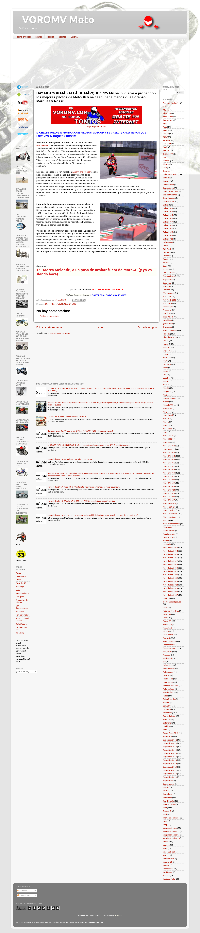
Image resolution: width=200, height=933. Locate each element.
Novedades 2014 (170, 551)
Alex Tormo (168, 117)
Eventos (166, 286)
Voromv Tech (168, 858)
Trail (165, 807)
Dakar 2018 (168, 225)
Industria (166, 347)
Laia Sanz (167, 364)
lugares (166, 381)
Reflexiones (168, 672)
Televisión (167, 797)
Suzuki (166, 787)
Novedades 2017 (170, 561)
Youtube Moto (169, 879)
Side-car (166, 719)
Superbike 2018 (170, 760)
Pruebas (166, 655)
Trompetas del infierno (22, 601)
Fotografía (167, 303)
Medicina (167, 395)
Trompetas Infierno (171, 818)
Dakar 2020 (168, 232)
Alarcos (166, 110)
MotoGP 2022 (169, 483)
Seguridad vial (169, 716)
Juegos (166, 354)
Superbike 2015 (170, 750)
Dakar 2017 (168, 222)
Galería (74, 37)
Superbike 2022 (170, 774)
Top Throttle (168, 801)
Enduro (166, 269)
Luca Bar (166, 378)
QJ (164, 662)
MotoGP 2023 (169, 486)
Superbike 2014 (170, 746)
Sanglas (166, 702)
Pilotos (166, 631)
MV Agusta (167, 527)
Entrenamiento (169, 273)
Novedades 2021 (170, 575)
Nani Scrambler (22, 615)
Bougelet (167, 144)
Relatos (38, 37)
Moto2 (166, 422)
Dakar (165, 205)
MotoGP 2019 (169, 473)
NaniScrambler (169, 534)
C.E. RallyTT (168, 154)
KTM (165, 361)
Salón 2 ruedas (169, 699)
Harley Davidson (170, 330)
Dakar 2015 (168, 215)
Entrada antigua (147, 327)
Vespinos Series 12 (171, 831)
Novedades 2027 (170, 595)
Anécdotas (167, 120)
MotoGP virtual (169, 503)
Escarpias (20, 597)
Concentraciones (170, 195)
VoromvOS (167, 862)
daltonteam (168, 242)
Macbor (166, 385)
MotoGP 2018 (169, 469)
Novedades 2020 (170, 571)
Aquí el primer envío (96, 126)
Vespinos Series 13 (171, 835)
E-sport (166, 262)
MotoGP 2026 (169, 496)
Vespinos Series (170, 828)
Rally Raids (167, 665)
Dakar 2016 (168, 218)
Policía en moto (169, 641)
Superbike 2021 (170, 770)
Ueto (18, 590)
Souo (165, 729)
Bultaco (166, 150)
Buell (165, 147)
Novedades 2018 (170, 564)
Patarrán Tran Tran (171, 611)
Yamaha (166, 875)
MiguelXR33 (50, 304)
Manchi (166, 388)
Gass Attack (21, 576)
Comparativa (168, 184)
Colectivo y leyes (170, 174)
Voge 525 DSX (169, 852)
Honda (166, 340)
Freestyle (167, 310)
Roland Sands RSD (170, 685)
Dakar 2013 (168, 208)
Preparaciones (169, 645)
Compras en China (170, 191)
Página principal (23, 37)
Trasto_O (167, 811)
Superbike (167, 736)
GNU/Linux (167, 320)
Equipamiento (169, 276)
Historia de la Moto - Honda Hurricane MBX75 (67, 417)
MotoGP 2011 (169, 446)
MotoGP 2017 (169, 466)
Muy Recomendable (171, 524)
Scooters (167, 709)
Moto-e (166, 418)
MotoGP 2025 (169, 493)
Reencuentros (169, 668)
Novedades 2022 (170, 578)
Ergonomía (167, 279)
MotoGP (60, 304)
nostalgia (167, 544)
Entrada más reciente (49, 327)
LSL (164, 374)
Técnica (50, 37)
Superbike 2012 (170, 740)
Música (166, 520)
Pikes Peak (167, 628)
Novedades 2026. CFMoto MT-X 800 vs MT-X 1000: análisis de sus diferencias (81, 501)
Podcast (166, 638)
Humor (166, 344)
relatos (166, 675)
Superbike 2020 (170, 767)
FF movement (169, 293)
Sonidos (166, 726)
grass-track (168, 323)
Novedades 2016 (170, 558)
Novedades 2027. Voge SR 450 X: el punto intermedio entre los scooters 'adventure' (84, 487)
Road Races (168, 682)
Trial (165, 814)
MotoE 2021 (168, 439)
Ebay (165, 266)
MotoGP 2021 (169, 479)
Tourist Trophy (169, 804)
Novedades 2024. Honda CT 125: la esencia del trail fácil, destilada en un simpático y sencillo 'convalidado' (93, 515)
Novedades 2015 (170, 554)
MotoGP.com (42, 145)
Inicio (100, 327)
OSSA (165, 607)
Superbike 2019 (170, 763)
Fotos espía (168, 306)
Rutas (165, 696)
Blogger (118, 915)
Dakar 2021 (168, 235)
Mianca (19, 580)
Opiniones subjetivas (172, 602)
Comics (166, 181)
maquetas (167, 391)
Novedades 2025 (170, 588)
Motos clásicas (169, 510)
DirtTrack (167, 252)
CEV (164, 157)
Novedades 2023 (170, 581)
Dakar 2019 (168, 228)
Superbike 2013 (170, 743)
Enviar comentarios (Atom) (59, 333)
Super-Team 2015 (170, 733)
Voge (165, 848)
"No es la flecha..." (170, 103)
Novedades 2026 (170, 591)
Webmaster (168, 869)
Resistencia (168, 679)
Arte (165, 127)
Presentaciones (169, 648)
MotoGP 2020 (169, 476)
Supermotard (168, 784)
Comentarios (23, 895)
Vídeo (165, 841)
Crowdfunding (169, 198)
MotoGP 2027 (169, 500)
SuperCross (168, 780)
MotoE (166, 432)
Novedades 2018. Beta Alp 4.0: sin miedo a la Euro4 (70, 459)
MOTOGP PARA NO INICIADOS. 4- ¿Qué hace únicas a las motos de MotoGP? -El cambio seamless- (89, 445)
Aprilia (165, 123)
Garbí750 (167, 313)
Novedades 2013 (170, 547)
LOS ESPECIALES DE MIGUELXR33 (108, 295)
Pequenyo (20, 586)
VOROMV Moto (55, 19)
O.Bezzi (166, 598)
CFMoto (166, 161)
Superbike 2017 (170, 757)
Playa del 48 (21, 583)
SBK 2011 (167, 706)
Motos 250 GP (169, 507)
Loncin (165, 371)
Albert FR (20, 633)
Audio (165, 130)
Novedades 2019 (170, 568)
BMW (165, 137)
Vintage (166, 845)
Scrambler (167, 712)
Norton (166, 541)
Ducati (165, 259)
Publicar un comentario (49, 316)
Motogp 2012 (169, 449)
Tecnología (167, 794)
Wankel (166, 865)
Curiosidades (168, 201)
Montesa (167, 412)
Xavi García (167, 872)
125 (164, 106)
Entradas (22, 890)
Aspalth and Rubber (81, 172)
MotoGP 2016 (169, 463)
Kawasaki (167, 357)
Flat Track (167, 296)
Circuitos (166, 171)
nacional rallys (169, 530)
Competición (168, 188)
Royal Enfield (168, 692)
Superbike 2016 (170, 753)
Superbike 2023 (170, 777)
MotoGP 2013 (169, 452)
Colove (166, 178)
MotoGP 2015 (70, 304)
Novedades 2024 (170, 585)
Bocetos (62, 37)
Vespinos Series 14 (171, 838)
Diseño (166, 256)
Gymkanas (167, 327)
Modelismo (168, 408)
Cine (165, 167)
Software (167, 723)
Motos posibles (169, 517)
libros (165, 368)
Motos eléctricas (170, 513)
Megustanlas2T (22, 593)
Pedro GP (20, 611)
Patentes (167, 614)
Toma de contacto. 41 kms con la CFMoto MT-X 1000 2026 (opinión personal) (80, 431)
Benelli (166, 134)
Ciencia (166, 164)
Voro (165, 855)
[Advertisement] (98, 63)
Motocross (167, 429)
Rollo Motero (21, 624)
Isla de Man (168, 351)
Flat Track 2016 (169, 300)
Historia (166, 334)
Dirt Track (167, 249)
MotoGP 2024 (169, 490)
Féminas (166, 290)
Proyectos (167, 651)
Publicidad (167, 658)
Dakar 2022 (168, 239)
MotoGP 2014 (169, 456)
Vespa (165, 824)
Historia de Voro (170, 337)
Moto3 (166, 425)
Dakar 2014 (168, 211)
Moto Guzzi (168, 415)
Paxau (18, 573)
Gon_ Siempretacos (22, 607)
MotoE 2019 (168, 435)
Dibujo (165, 245)
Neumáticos (168, 537)
